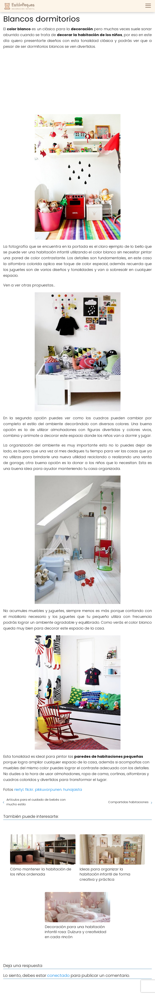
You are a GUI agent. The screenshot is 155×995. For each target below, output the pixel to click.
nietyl (18, 789)
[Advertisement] (77, 82)
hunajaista (72, 789)
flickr (29, 789)
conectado (58, 975)
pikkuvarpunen (48, 789)
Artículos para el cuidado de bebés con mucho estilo (36, 801)
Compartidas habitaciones (128, 802)
